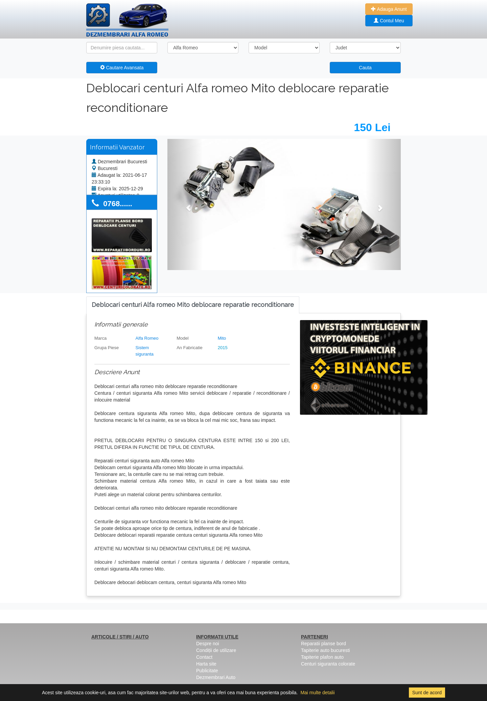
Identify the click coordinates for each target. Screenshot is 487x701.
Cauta (365, 67)
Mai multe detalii (317, 692)
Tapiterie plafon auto (322, 657)
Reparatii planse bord (323, 643)
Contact (204, 657)
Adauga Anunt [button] (389, 9)
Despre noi (207, 643)
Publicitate (207, 670)
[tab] (192, 305)
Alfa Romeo (147, 338)
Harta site (206, 664)
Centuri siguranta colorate (328, 664)
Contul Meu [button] (389, 20)
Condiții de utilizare (216, 650)
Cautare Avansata (122, 67)
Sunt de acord (427, 692)
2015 (223, 347)
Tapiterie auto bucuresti (325, 650)
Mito (222, 338)
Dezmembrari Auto (215, 677)
